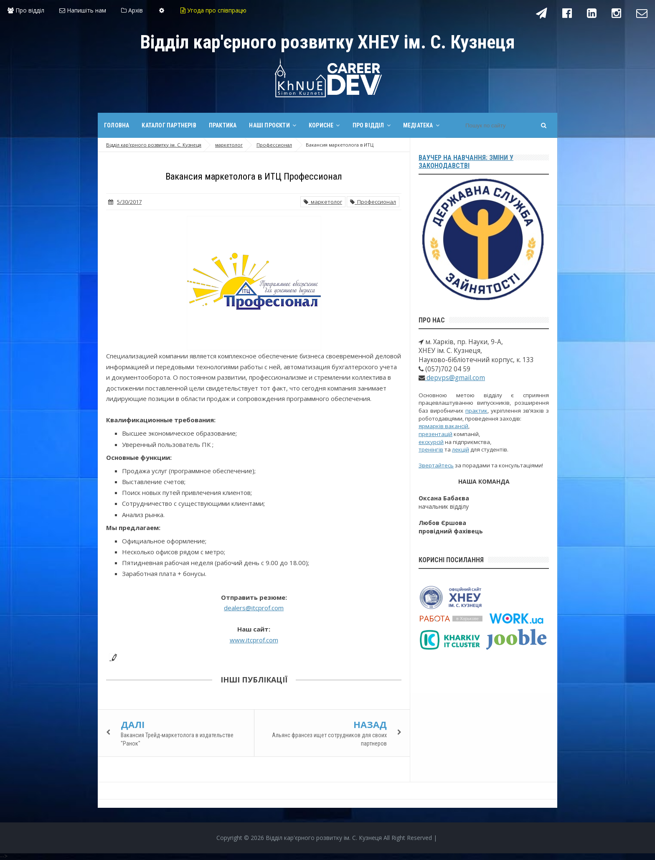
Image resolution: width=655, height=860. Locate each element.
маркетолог (323, 201)
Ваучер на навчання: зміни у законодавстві (466, 162)
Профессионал (373, 201)
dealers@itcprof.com (254, 608)
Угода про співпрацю (213, 10)
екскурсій (431, 442)
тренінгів (431, 449)
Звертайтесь (436, 465)
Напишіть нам (82, 10)
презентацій (435, 434)
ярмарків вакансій (443, 426)
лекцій (460, 449)
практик (476, 410)
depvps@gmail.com (455, 377)
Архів (132, 10)
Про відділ (26, 10)
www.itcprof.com (254, 640)
